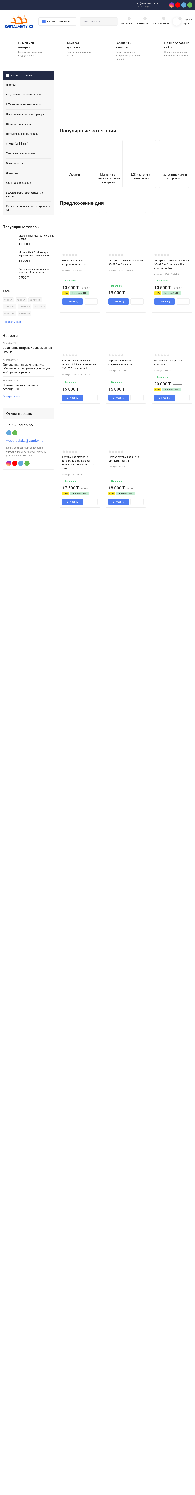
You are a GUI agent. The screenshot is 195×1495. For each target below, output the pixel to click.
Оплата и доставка (114, 1424)
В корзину (72, 323)
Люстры (61, 1408)
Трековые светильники (69, 1447)
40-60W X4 (9, 319)
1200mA (8, 305)
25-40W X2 (35, 305)
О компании (110, 1408)
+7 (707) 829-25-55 (147, 3)
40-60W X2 (40, 312)
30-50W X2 (24, 312)
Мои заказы (110, 1458)
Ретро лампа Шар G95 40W (180, 1001)
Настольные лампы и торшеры (73, 1424)
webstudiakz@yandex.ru (24, 446)
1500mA (21, 305)
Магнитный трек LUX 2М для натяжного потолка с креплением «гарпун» (141, 1003)
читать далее (70, 1064)
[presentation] (63, 103)
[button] (103, 131)
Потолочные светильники (71, 1435)
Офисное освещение (68, 1430)
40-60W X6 (24, 319)
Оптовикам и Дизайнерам (118, 1435)
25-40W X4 (9, 312)
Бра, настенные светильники (72, 1413)
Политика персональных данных (19, 1444)
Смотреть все (13, 401)
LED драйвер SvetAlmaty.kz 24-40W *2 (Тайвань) (95, 1001)
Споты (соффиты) (66, 1441)
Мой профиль (111, 1452)
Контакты (109, 1413)
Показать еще (13, 327)
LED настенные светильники (72, 1419)
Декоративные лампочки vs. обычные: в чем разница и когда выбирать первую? (26, 373)
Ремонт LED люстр (114, 1430)
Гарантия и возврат (114, 1419)
